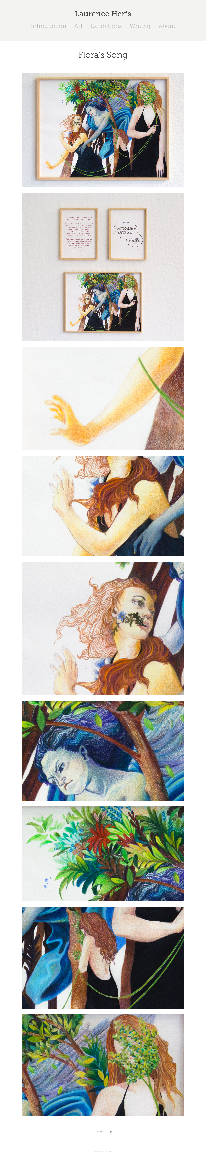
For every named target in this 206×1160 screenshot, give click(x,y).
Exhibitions (106, 26)
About (166, 26)
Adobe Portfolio (108, 1151)
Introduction (48, 26)
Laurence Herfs (103, 13)
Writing (140, 26)
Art (78, 26)
